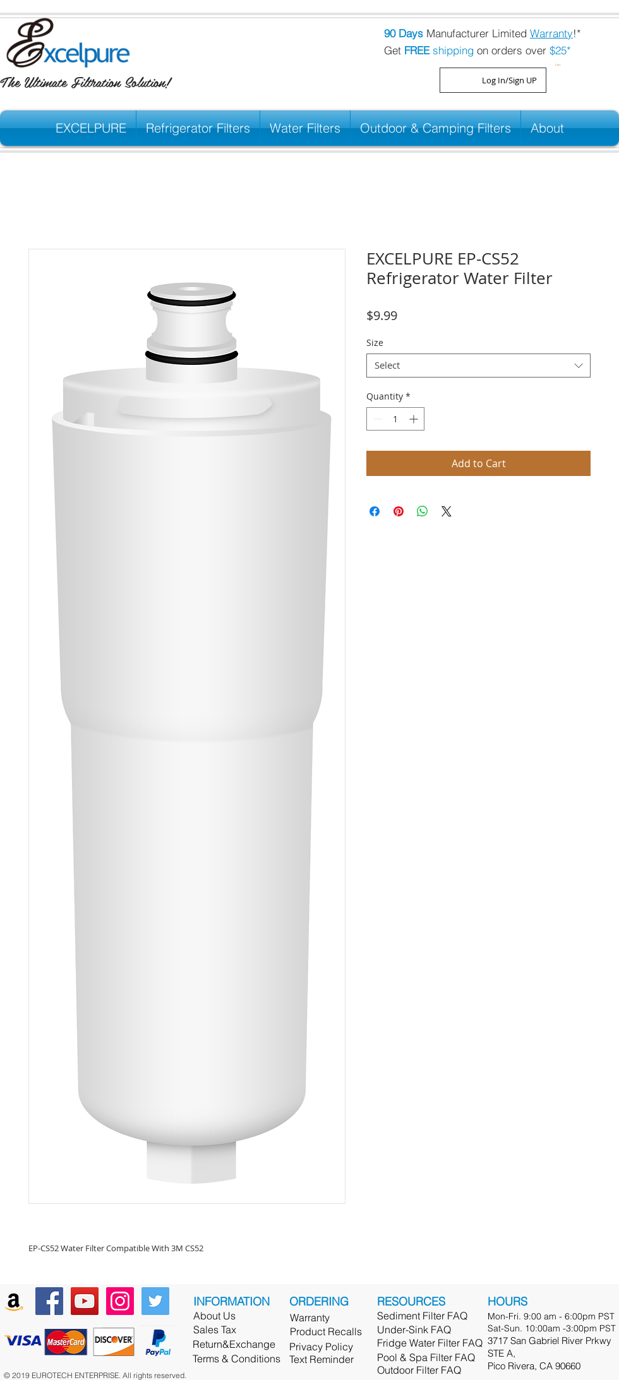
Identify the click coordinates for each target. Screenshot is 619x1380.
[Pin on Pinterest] (398, 511)
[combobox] (478, 366)
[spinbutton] (395, 419)
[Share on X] (446, 511)
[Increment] (415, 419)
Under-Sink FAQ (414, 1329)
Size (374, 342)
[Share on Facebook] (374, 511)
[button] (559, 63)
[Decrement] (376, 419)
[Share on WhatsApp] (422, 511)
